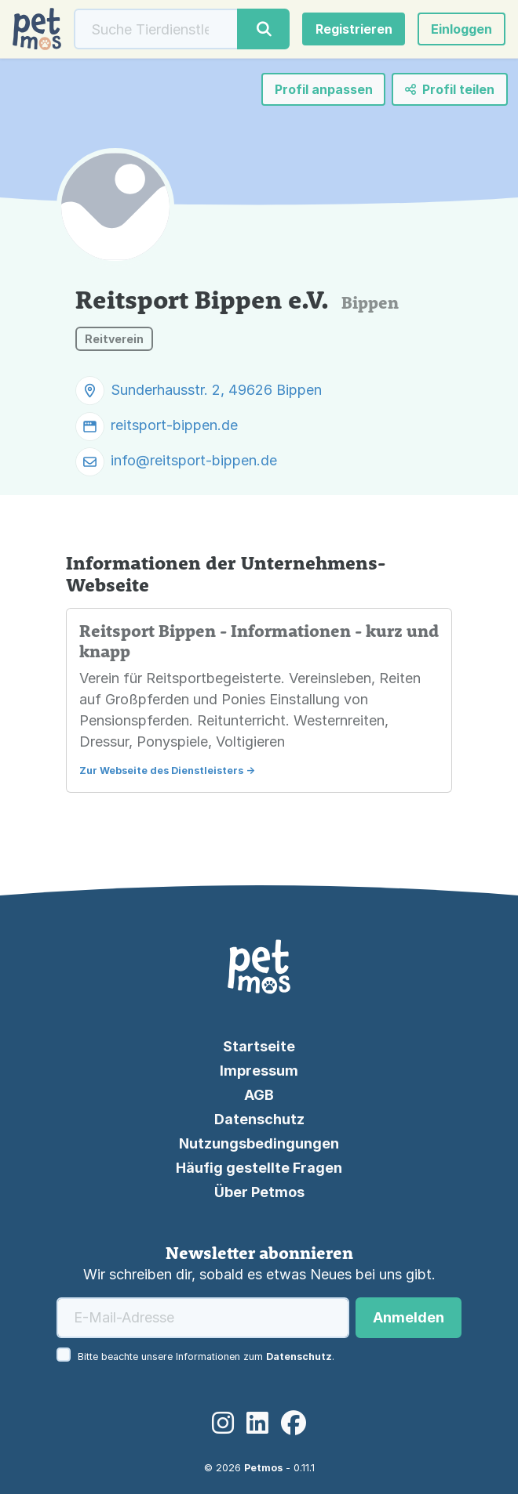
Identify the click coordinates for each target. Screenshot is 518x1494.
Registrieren (354, 29)
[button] (461, 29)
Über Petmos (259, 1192)
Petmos (263, 1468)
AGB (259, 1095)
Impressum (259, 1070)
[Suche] (156, 29)
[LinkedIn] (257, 1423)
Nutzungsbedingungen (259, 1143)
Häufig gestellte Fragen (259, 1167)
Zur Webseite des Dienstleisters (161, 770)
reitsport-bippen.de (174, 425)
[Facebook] (293, 1423)
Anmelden (408, 1317)
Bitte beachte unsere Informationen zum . (206, 1356)
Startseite (259, 1046)
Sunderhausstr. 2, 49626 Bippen (216, 390)
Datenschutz (259, 1119)
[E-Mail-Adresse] (203, 1317)
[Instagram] (223, 1423)
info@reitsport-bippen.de (194, 460)
